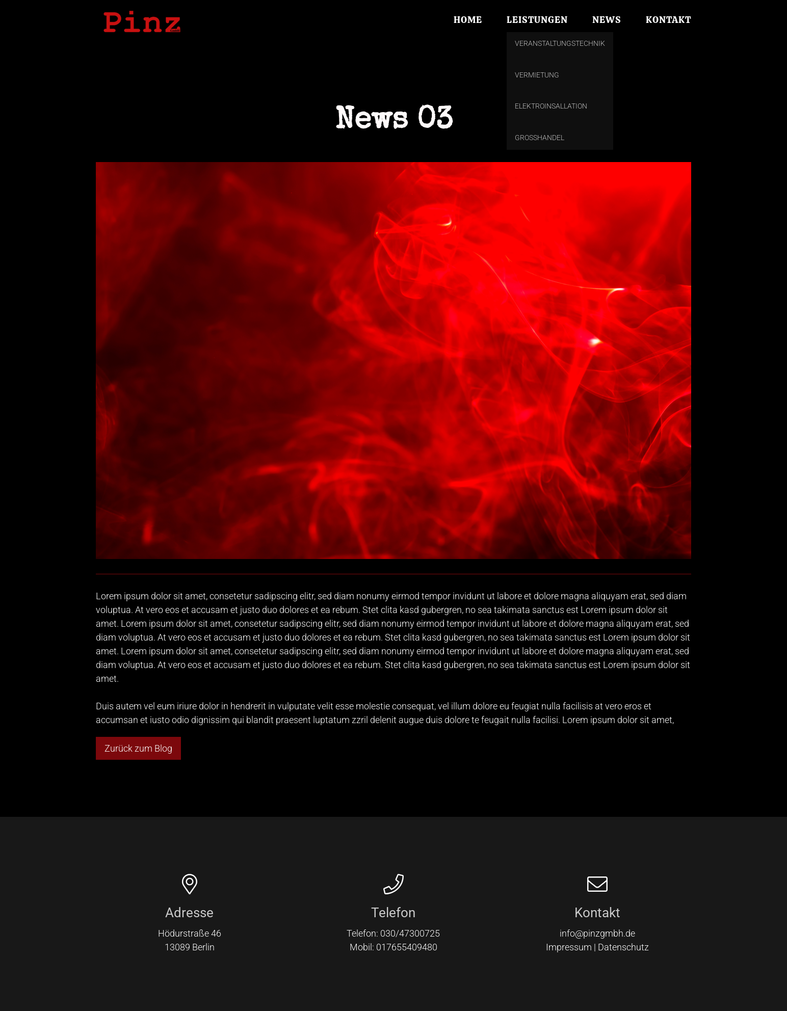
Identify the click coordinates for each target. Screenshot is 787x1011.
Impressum (569, 947)
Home (468, 20)
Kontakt (668, 20)
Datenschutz (623, 947)
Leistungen (537, 20)
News (606, 20)
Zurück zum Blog (138, 748)
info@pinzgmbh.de (597, 933)
